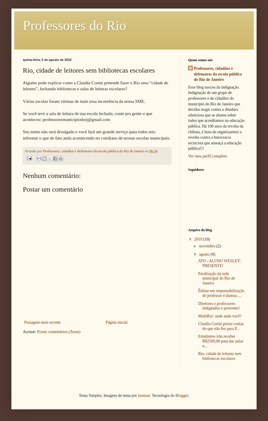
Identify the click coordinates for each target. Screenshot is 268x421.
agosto (204, 254)
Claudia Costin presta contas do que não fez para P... (221, 326)
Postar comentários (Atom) (58, 332)
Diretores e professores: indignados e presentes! (219, 306)
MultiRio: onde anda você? (219, 316)
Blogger (181, 395)
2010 (199, 239)
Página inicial (117, 322)
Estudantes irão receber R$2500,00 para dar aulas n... (220, 341)
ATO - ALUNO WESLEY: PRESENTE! (219, 263)
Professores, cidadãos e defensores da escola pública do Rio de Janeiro (218, 74)
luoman (144, 395)
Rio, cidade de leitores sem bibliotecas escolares (219, 356)
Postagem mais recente (42, 322)
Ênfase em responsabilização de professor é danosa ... (221, 293)
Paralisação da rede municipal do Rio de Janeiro (216, 279)
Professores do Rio (74, 25)
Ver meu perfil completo (207, 156)
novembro (207, 246)
